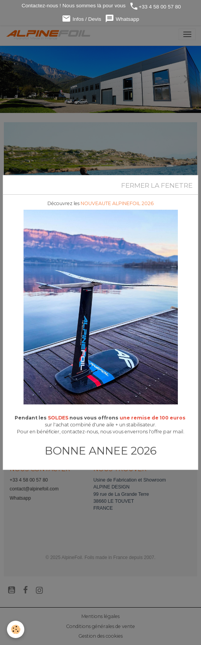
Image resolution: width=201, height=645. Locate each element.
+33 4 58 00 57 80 (155, 6)
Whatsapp (122, 19)
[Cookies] (15, 629)
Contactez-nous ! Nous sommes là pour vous (72, 5)
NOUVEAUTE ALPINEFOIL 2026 (117, 203)
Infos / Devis (81, 19)
